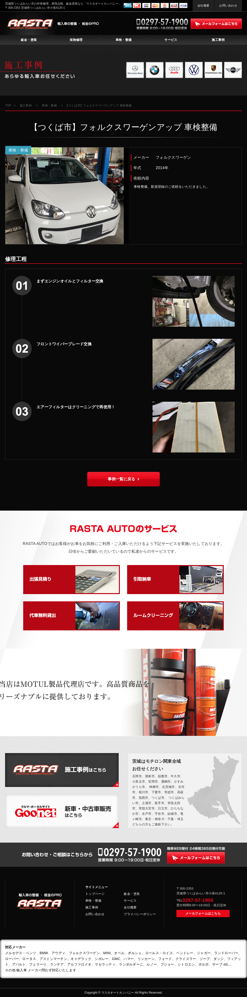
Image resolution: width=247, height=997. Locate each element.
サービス (170, 40)
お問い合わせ (228, 5)
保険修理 (76, 40)
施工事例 (218, 40)
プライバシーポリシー (140, 914)
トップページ (95, 894)
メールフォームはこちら (203, 913)
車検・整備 (123, 40)
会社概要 (203, 5)
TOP (8, 105)
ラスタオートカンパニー (118, 992)
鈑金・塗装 (29, 40)
